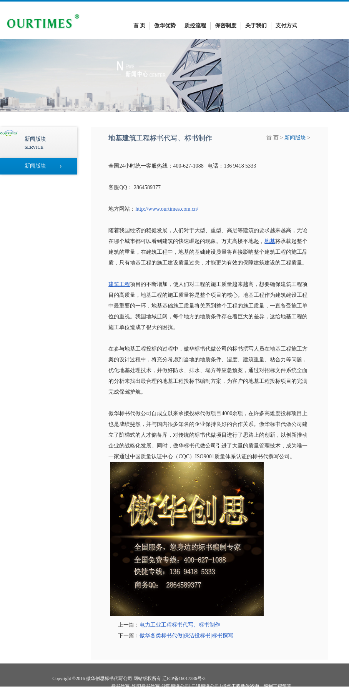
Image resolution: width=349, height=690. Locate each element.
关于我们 (256, 25)
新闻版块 (295, 138)
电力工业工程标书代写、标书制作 (180, 625)
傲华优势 (165, 25)
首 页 (139, 25)
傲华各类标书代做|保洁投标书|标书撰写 (186, 635)
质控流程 (195, 25)
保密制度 (225, 25)
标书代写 (120, 686)
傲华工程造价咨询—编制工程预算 (256, 686)
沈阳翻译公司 (175, 686)
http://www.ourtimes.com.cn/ (166, 209)
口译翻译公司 (205, 686)
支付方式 (286, 25)
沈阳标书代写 (146, 686)
